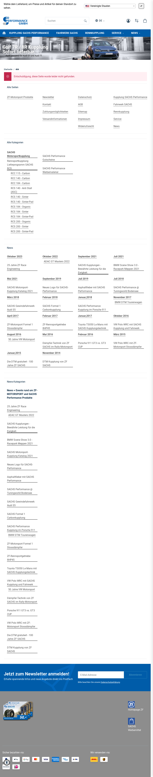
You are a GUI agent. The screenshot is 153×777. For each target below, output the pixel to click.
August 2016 (14, 334)
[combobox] (110, 6)
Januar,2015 (14, 352)
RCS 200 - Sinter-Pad (22, 231)
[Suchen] (63, 20)
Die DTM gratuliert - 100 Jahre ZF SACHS (20, 363)
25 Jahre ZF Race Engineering (16, 267)
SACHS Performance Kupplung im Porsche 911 (92, 307)
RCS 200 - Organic (21, 221)
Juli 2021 (119, 256)
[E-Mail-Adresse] (101, 674)
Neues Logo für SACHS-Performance (55, 289)
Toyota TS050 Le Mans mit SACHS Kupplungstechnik (93, 326)
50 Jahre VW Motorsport (21, 339)
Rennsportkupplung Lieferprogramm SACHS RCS (20, 165)
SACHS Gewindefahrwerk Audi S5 (21, 307)
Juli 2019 (83, 278)
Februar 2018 (50, 297)
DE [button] (100, 20)
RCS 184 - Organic (21, 206)
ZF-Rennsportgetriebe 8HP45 (54, 326)
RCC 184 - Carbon (20, 183)
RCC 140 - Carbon (20, 178)
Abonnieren (135, 674)
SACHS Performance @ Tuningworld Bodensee (126, 289)
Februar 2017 (50, 315)
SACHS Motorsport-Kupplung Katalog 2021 (20, 289)
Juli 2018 (119, 278)
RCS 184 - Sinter (19, 211)
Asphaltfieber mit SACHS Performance (91, 289)
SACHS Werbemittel (134, 726)
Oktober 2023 (14, 256)
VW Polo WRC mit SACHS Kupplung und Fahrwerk (127, 326)
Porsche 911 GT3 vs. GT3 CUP (92, 345)
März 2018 (13, 297)
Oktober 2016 (121, 315)
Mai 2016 (48, 334)
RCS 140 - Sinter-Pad (22, 201)
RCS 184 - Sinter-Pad (22, 216)
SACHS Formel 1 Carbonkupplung (52, 307)
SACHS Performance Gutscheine (54, 158)
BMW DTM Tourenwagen (128, 302)
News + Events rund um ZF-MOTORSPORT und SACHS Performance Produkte (22, 394)
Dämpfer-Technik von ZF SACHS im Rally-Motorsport (57, 345)
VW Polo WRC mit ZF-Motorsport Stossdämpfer (128, 345)
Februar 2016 (85, 334)
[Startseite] (15, 20)
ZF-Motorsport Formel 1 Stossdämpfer (20, 326)
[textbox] (109, 6)
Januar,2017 (85, 315)
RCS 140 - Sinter (19, 196)
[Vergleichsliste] (136, 20)
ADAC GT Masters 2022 (57, 261)
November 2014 (51, 352)
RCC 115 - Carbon (20, 173)
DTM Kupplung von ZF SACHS (55, 363)
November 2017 (122, 297)
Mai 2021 (12, 278)
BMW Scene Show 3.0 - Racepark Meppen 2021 (126, 267)
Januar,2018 (85, 297)
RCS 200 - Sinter (19, 226)
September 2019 (52, 278)
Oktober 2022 (50, 256)
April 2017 (13, 315)
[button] (128, 20)
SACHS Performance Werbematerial (54, 170)
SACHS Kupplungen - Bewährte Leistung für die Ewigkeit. (92, 269)
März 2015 (119, 334)
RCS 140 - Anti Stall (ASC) (21, 190)
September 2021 (87, 256)
